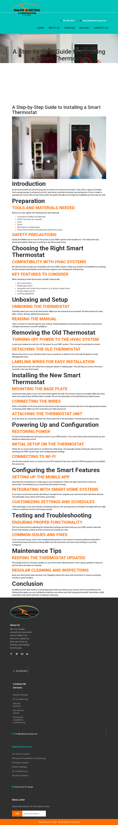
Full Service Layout (21, 754)
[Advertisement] (59, 84)
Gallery (84, 28)
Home (41, 28)
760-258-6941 (67, 21)
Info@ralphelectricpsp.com (93, 21)
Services (69, 28)
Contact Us (101, 28)
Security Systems (20, 775)
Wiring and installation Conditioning (19, 720)
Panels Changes (20, 695)
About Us (54, 28)
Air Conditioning (20, 699)
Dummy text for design (22, 787)
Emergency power (20, 763)
